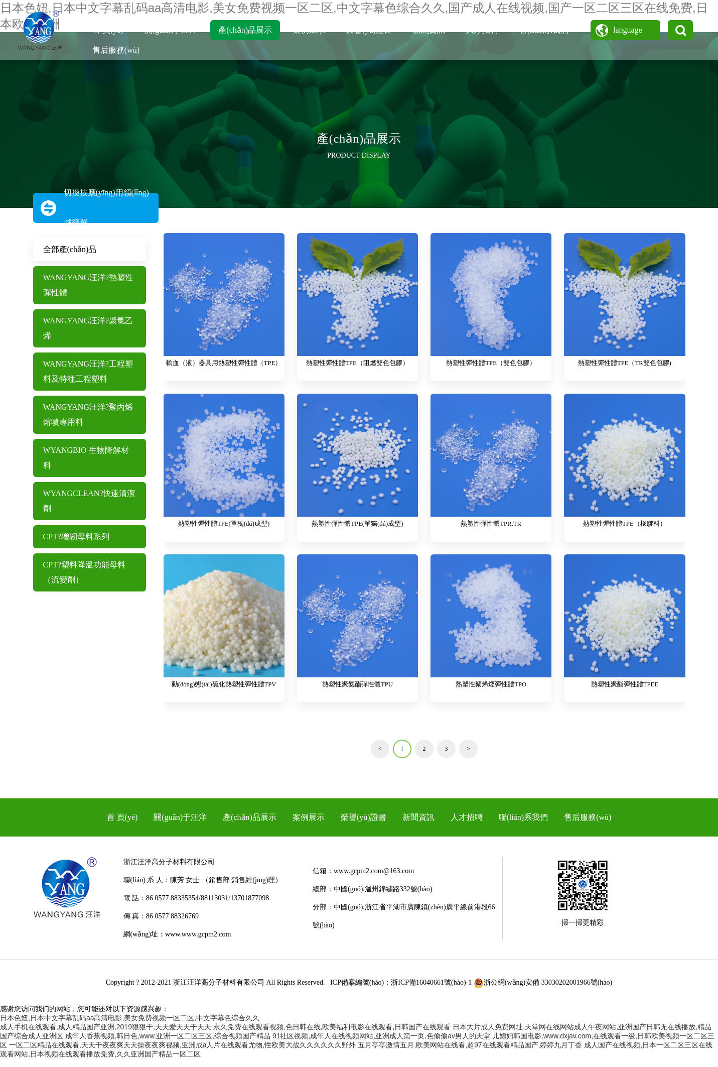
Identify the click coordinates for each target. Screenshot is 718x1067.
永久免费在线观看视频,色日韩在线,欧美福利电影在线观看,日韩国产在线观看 (332, 1035)
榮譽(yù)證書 (369, 30)
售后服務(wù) (115, 50)
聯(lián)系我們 (544, 30)
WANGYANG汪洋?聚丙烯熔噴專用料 (88, 414)
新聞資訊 (429, 30)
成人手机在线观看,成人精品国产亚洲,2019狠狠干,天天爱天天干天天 (105, 1035)
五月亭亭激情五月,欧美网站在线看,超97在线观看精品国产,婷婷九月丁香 (470, 1053)
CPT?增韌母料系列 (76, 536)
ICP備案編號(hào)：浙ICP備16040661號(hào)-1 (401, 990)
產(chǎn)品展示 (245, 30)
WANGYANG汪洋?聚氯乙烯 (88, 328)
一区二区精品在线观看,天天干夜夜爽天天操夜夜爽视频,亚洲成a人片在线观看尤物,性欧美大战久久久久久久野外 (182, 1053)
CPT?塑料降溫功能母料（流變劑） (84, 572)
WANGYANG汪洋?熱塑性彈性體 (88, 285)
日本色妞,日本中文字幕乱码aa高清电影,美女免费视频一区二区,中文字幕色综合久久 (129, 1026)
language (627, 30)
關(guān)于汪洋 (171, 30)
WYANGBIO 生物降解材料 (86, 457)
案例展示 (309, 30)
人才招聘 (482, 30)
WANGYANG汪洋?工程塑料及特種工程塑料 (88, 371)
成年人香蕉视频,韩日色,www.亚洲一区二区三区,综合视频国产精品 (167, 1044)
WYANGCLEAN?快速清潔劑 (89, 501)
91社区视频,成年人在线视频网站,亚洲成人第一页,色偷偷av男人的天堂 (381, 1044)
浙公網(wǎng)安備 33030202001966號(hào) (543, 990)
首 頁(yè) (107, 30)
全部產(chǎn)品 (70, 249)
